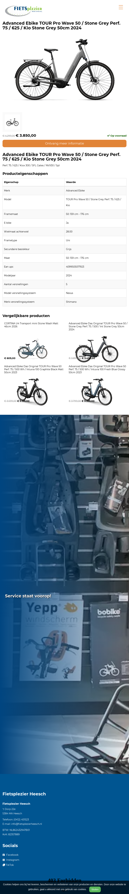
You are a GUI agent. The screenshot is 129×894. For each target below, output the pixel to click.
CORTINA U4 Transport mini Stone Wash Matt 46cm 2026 (31, 325)
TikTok (8, 864)
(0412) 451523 (21, 819)
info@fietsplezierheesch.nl (26, 823)
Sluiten (95, 889)
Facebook (10, 854)
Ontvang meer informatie (64, 143)
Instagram (11, 859)
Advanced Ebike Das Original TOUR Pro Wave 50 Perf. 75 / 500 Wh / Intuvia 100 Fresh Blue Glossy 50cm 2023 (98, 369)
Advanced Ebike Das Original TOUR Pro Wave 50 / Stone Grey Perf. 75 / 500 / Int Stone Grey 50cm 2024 (98, 326)
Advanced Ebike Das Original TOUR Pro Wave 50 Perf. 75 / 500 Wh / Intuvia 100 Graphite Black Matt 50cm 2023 (34, 369)
